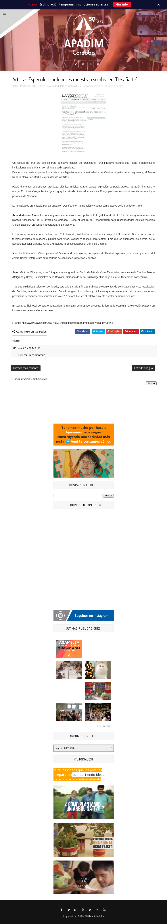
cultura (41, 86)
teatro (119, 86)
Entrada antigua (143, 368)
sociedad (110, 86)
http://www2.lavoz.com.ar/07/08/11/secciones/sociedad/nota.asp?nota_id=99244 (67, 323)
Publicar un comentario (31, 355)
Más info (121, 4)
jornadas (88, 86)
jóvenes (98, 86)
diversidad (53, 86)
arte (34, 86)
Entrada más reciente (25, 368)
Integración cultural (70, 86)
